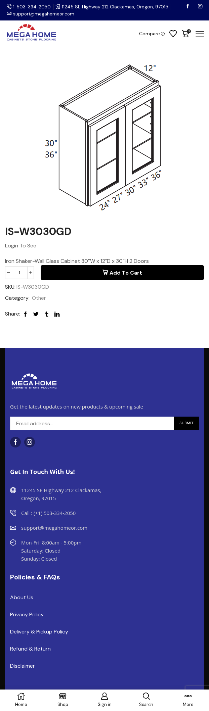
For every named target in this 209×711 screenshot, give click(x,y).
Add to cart (126, 272)
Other (39, 298)
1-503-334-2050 (33, 7)
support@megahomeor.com (44, 14)
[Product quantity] (19, 272)
